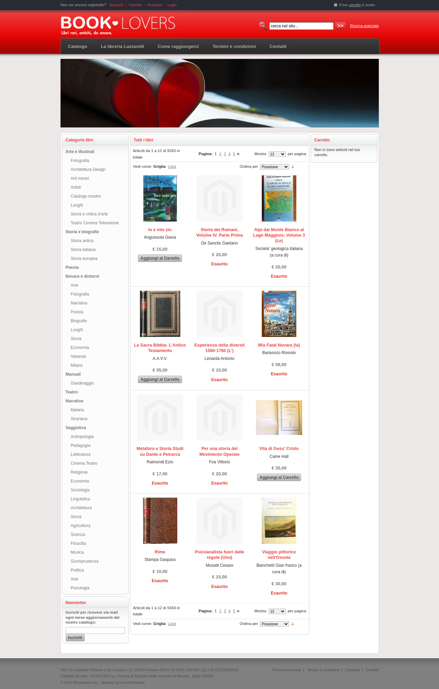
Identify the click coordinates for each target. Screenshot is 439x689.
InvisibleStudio (132, 682)
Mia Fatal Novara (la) (279, 345)
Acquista (154, 5)
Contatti (372, 670)
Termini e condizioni (323, 670)
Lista (172, 166)
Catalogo (77, 46)
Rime (160, 552)
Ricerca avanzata (364, 26)
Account (116, 5)
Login (172, 5)
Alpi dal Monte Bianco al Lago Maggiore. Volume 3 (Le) (279, 235)
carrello (355, 5)
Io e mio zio (160, 229)
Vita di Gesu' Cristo (279, 448)
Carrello (135, 5)
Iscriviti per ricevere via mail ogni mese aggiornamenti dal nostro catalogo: (93, 617)
